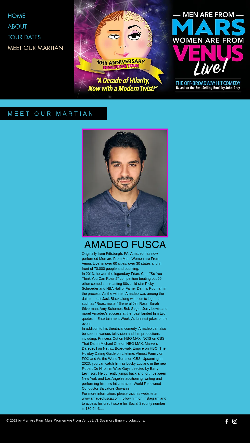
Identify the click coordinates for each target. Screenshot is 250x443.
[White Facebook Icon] (226, 421)
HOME (16, 16)
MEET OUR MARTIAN (35, 48)
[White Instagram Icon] (234, 421)
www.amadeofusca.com (101, 398)
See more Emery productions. (122, 420)
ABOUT (17, 26)
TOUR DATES (24, 37)
